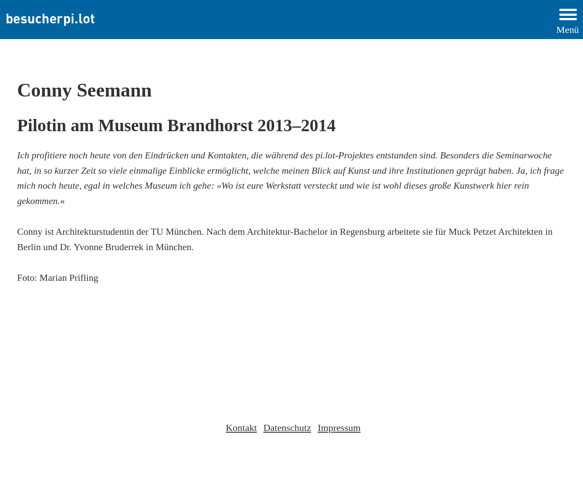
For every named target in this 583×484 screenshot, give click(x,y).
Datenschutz (287, 427)
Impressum (339, 427)
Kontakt (241, 427)
